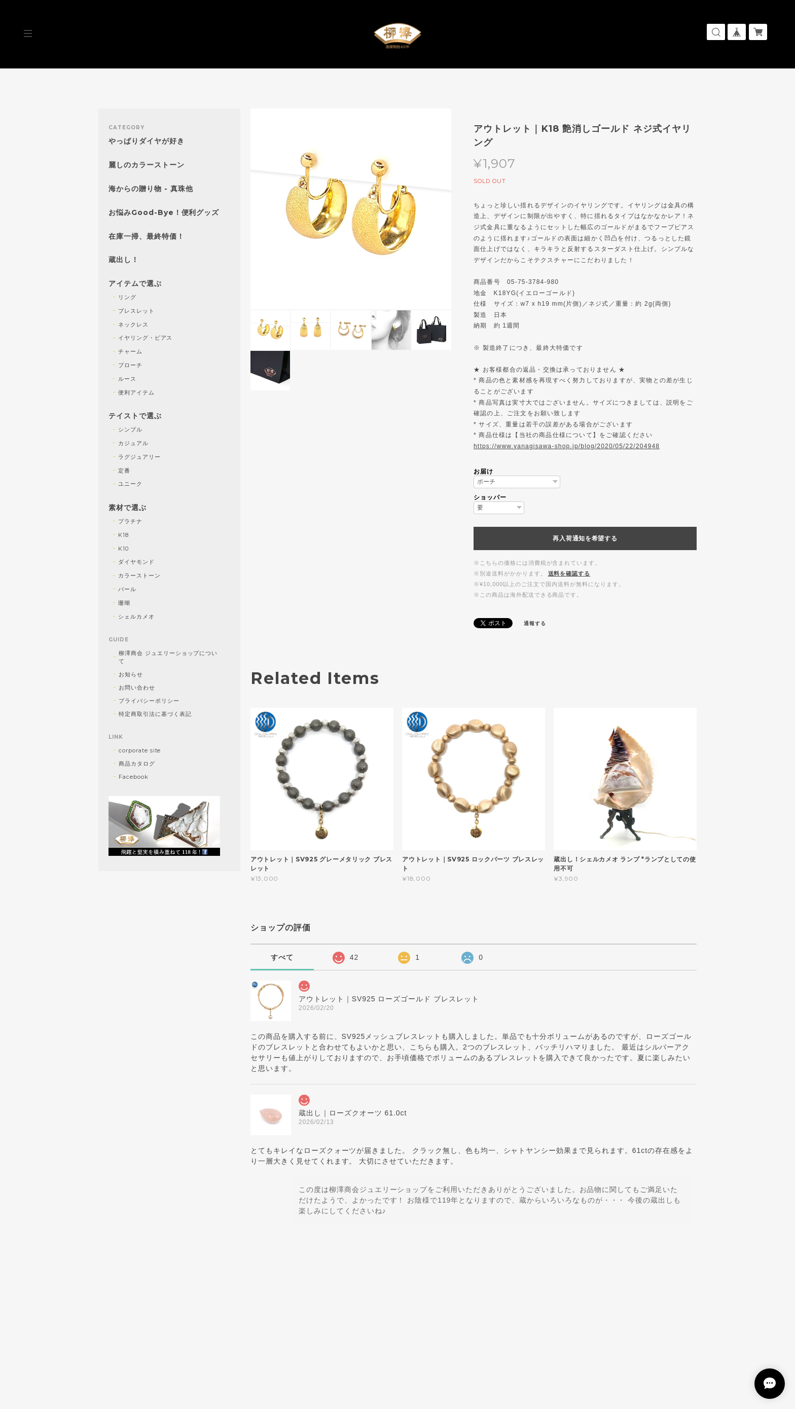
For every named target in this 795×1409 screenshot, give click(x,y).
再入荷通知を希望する (585, 538)
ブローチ (130, 365)
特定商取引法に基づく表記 (155, 713)
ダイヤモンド (136, 561)
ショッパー (490, 497)
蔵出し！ (124, 260)
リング (127, 297)
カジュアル (133, 443)
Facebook (134, 776)
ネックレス (133, 324)
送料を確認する (569, 573)
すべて (282, 957)
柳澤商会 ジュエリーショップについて (168, 657)
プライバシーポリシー (149, 700)
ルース (127, 378)
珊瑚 (124, 602)
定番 (124, 470)
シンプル (130, 429)
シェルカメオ (136, 616)
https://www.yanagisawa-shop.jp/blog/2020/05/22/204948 (567, 446)
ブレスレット (136, 310)
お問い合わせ (137, 687)
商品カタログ (137, 763)
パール (127, 589)
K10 (123, 548)
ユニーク (130, 483)
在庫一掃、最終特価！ (147, 236)
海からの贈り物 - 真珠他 (151, 189)
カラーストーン (139, 575)
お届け (483, 471)
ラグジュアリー (139, 456)
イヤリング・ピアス (145, 337)
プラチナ (130, 521)
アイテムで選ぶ (135, 283)
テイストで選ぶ (135, 416)
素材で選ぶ (128, 507)
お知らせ (131, 674)
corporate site (140, 750)
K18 (123, 534)
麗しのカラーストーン (147, 165)
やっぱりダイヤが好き (147, 141)
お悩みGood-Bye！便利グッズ (164, 212)
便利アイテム (136, 392)
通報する (535, 623)
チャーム (130, 351)
